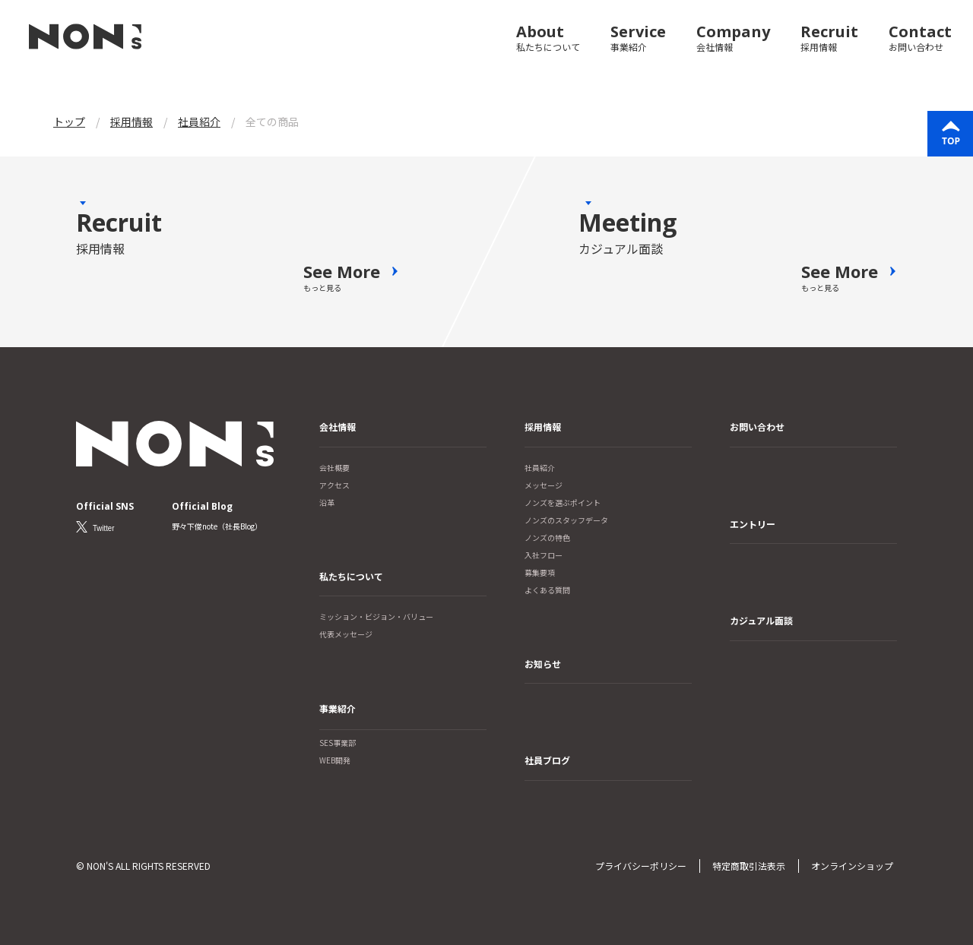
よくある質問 (547, 590)
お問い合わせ (757, 426)
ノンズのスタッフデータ (566, 520)
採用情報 (543, 426)
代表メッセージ (345, 634)
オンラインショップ (852, 865)
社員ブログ (547, 760)
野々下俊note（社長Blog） (218, 526)
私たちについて (351, 576)
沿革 (326, 502)
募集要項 (540, 572)
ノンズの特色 (547, 537)
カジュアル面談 (761, 620)
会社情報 (337, 426)
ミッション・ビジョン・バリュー (376, 616)
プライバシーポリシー (640, 865)
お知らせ (543, 663)
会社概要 (334, 467)
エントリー (752, 523)
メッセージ (544, 485)
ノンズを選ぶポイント (563, 502)
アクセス (334, 485)
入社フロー (544, 555)
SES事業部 (337, 742)
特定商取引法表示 (748, 865)
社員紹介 (540, 467)
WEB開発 (334, 760)
